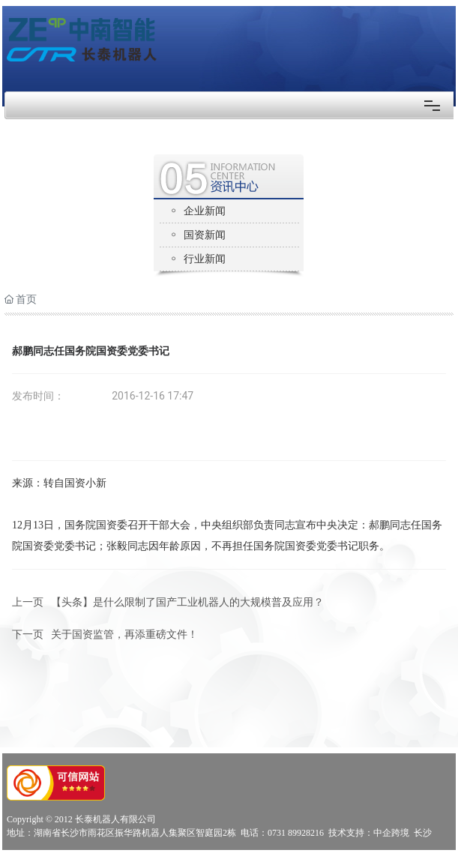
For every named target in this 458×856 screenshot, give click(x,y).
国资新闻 (205, 235)
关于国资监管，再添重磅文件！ (124, 634)
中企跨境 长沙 (402, 833)
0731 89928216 (296, 833)
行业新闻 (205, 259)
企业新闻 (205, 211)
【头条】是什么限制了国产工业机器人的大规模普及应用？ (187, 602)
